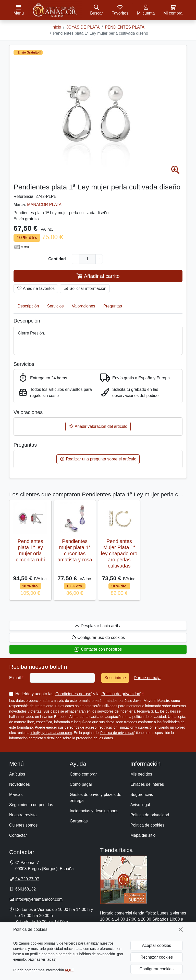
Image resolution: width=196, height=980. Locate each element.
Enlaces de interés (147, 784)
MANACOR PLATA (44, 204)
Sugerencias (141, 794)
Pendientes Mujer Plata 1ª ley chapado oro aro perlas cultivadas (119, 553)
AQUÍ (69, 970)
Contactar (18, 835)
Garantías (79, 821)
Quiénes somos (23, 825)
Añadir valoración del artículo (98, 426)
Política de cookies (147, 825)
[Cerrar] (181, 929)
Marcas (15, 794)
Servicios (55, 306)
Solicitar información (84, 288)
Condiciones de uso (73, 694)
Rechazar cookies (156, 957)
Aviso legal (140, 805)
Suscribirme (115, 678)
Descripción (28, 306)
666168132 (25, 889)
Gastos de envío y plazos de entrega (95, 797)
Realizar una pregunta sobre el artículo (98, 459)
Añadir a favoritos (36, 288)
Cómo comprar (83, 774)
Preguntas (112, 306)
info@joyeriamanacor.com (51, 733)
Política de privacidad (120, 694)
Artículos (17, 774)
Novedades (19, 784)
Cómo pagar (81, 784)
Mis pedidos (141, 774)
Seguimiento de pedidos (31, 805)
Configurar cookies (157, 969)
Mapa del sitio (143, 835)
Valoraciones (83, 306)
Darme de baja (147, 678)
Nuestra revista (23, 815)
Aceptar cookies (156, 945)
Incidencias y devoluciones (94, 811)
